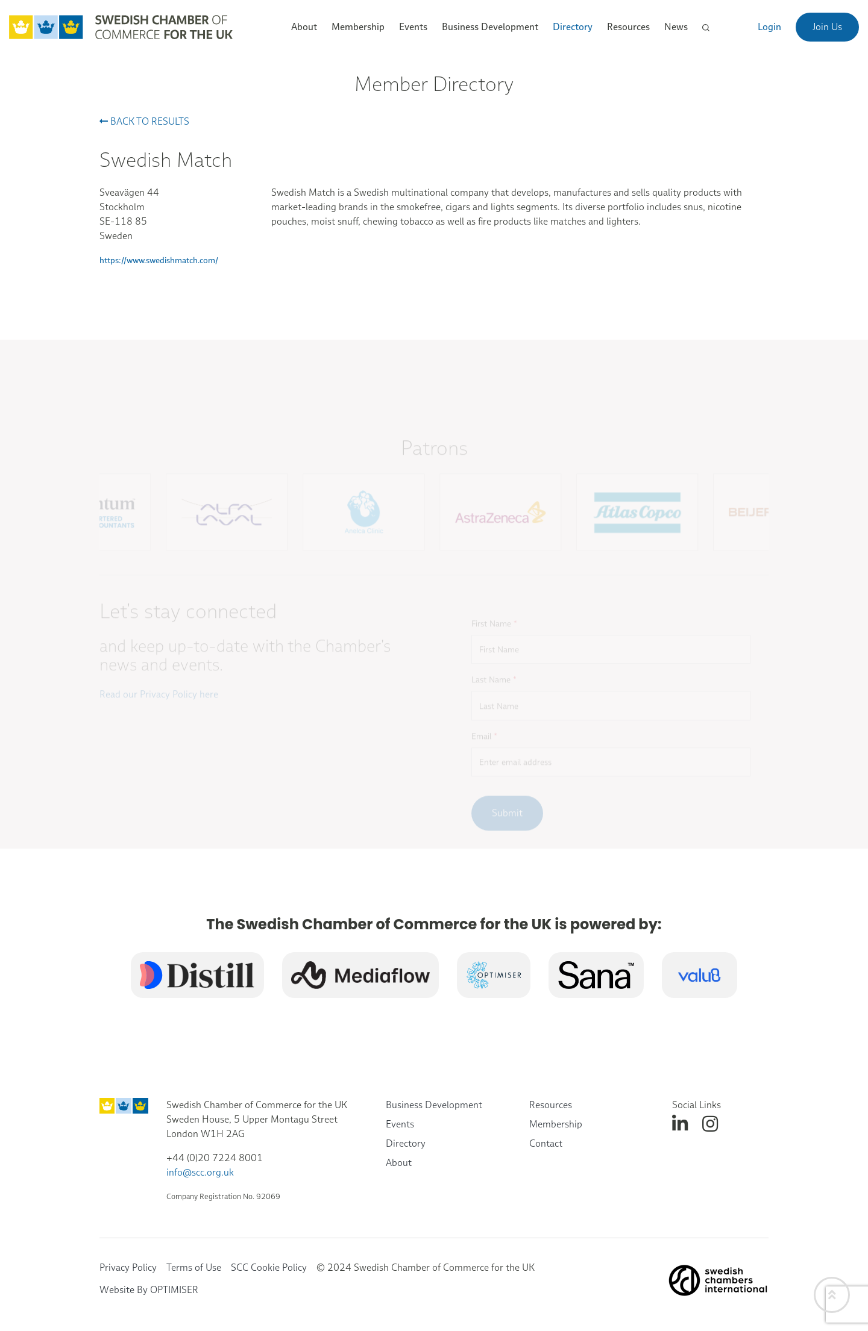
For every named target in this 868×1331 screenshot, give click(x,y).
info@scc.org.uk (200, 1172)
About (399, 1162)
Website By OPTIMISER (148, 1289)
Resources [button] (628, 26)
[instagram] (710, 1124)
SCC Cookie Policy (269, 1267)
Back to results (144, 121)
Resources (550, 1105)
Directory (573, 26)
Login (769, 26)
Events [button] (413, 26)
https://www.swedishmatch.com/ (158, 260)
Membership (555, 1124)
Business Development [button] (490, 26)
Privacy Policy (128, 1267)
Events (400, 1124)
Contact (545, 1143)
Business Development (434, 1105)
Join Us (827, 26)
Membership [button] (358, 26)
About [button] (304, 26)
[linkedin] (680, 1124)
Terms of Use (193, 1267)
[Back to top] (832, 1295)
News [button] (676, 26)
